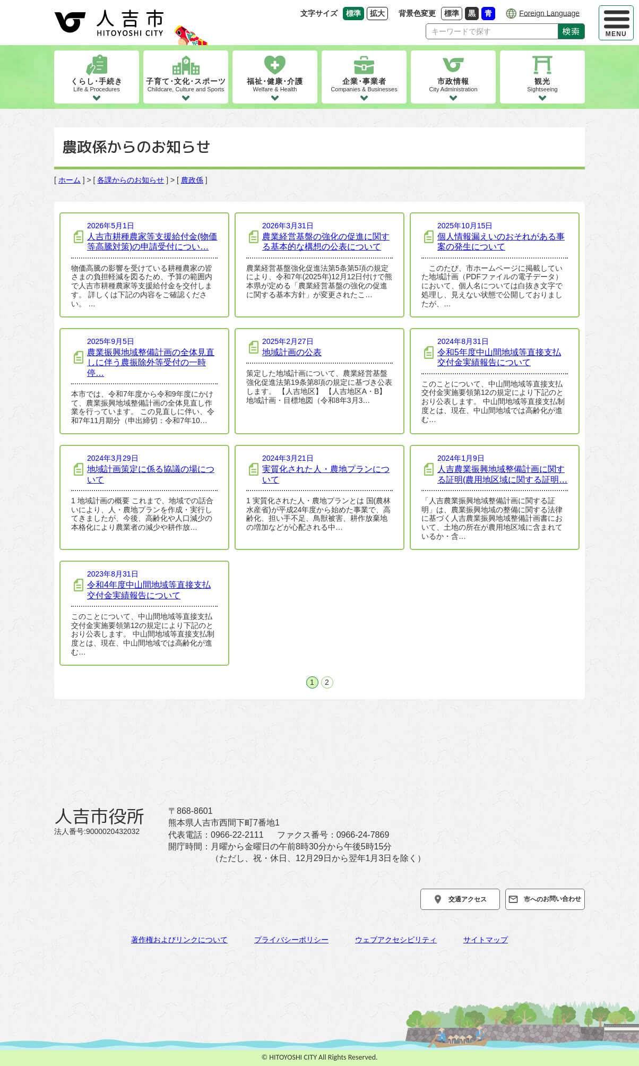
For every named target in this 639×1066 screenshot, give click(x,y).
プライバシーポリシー (291, 939)
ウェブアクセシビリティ (396, 939)
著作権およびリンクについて (179, 939)
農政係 (192, 180)
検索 (571, 31)
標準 (453, 13)
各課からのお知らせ (130, 180)
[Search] (492, 31)
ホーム (69, 180)
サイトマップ (485, 939)
